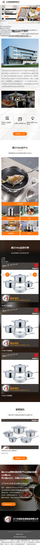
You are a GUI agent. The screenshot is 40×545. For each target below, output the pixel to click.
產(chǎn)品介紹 (4, 34)
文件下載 (12, 32)
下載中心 (23, 34)
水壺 (12, 35)
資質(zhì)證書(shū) (31, 30)
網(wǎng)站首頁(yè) (5, 26)
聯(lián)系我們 (30, 34)
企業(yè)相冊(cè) (5, 32)
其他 (20, 35)
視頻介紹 (17, 32)
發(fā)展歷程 (22, 30)
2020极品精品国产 (20, 544)
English (36, 34)
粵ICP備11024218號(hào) (20, 537)
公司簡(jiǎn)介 (4, 30)
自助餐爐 (16, 35)
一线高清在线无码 (31, 544)
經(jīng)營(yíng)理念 (13, 30)
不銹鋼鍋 (2, 35)
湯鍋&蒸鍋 (8, 35)
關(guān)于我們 (4, 28)
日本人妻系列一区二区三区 (20, 542)
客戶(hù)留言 (25, 35)
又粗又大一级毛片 (9, 544)
